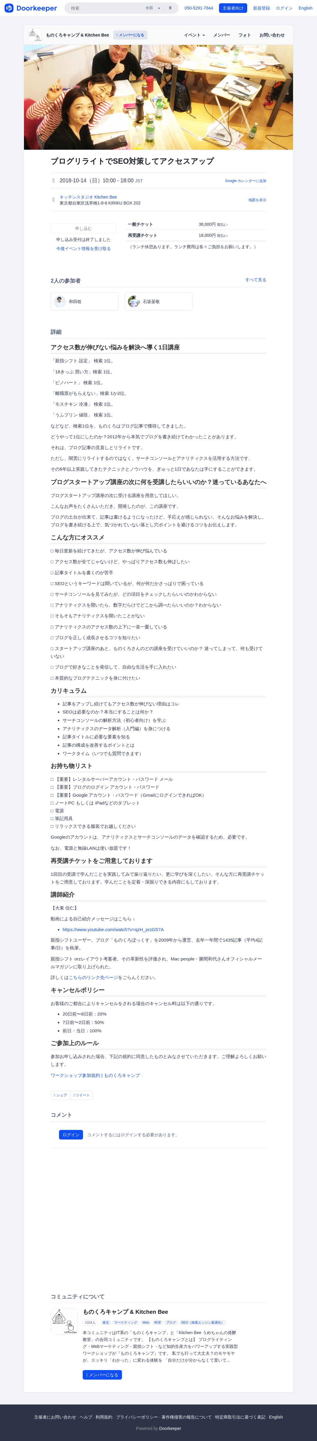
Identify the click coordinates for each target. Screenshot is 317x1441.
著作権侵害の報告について (186, 1417)
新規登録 (261, 8)
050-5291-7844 (199, 8)
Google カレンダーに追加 (245, 181)
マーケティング (125, 1322)
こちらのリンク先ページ (93, 977)
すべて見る (255, 279)
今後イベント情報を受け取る (83, 248)
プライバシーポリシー (137, 1417)
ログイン (284, 8)
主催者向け (233, 8)
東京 (105, 1322)
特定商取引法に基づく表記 (240, 1417)
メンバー (221, 35)
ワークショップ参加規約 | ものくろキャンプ (95, 1075)
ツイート (81, 1095)
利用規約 (104, 1417)
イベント (194, 35)
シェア (60, 1095)
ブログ (171, 1322)
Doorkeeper (170, 1428)
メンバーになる (130, 35)
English (306, 8)
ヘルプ (86, 1417)
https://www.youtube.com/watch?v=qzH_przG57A (113, 929)
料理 (157, 1322)
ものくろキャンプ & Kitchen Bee (77, 35)
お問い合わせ (272, 35)
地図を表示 (257, 200)
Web (145, 1322)
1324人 (90, 1322)
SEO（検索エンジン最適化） (202, 1322)
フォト (244, 35)
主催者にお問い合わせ (55, 1417)
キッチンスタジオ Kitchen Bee (89, 197)
